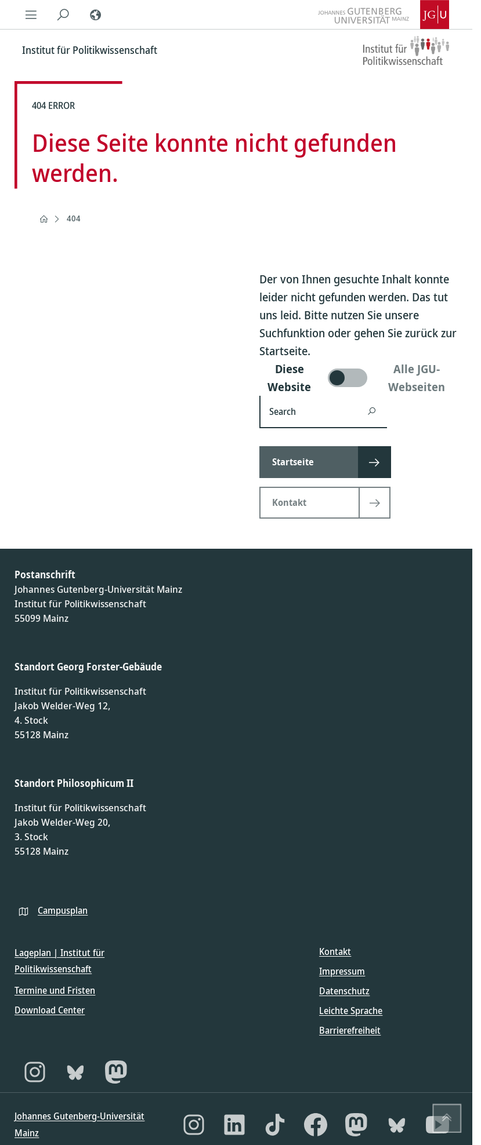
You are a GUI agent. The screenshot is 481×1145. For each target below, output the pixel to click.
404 (74, 218)
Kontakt (335, 951)
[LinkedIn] (234, 1124)
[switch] (358, 378)
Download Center (50, 1010)
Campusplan (63, 910)
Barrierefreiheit (350, 1030)
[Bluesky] (75, 1072)
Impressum (342, 971)
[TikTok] (275, 1124)
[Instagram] (34, 1072)
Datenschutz (344, 990)
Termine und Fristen (55, 990)
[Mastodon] (116, 1072)
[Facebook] (315, 1124)
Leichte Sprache (350, 1010)
